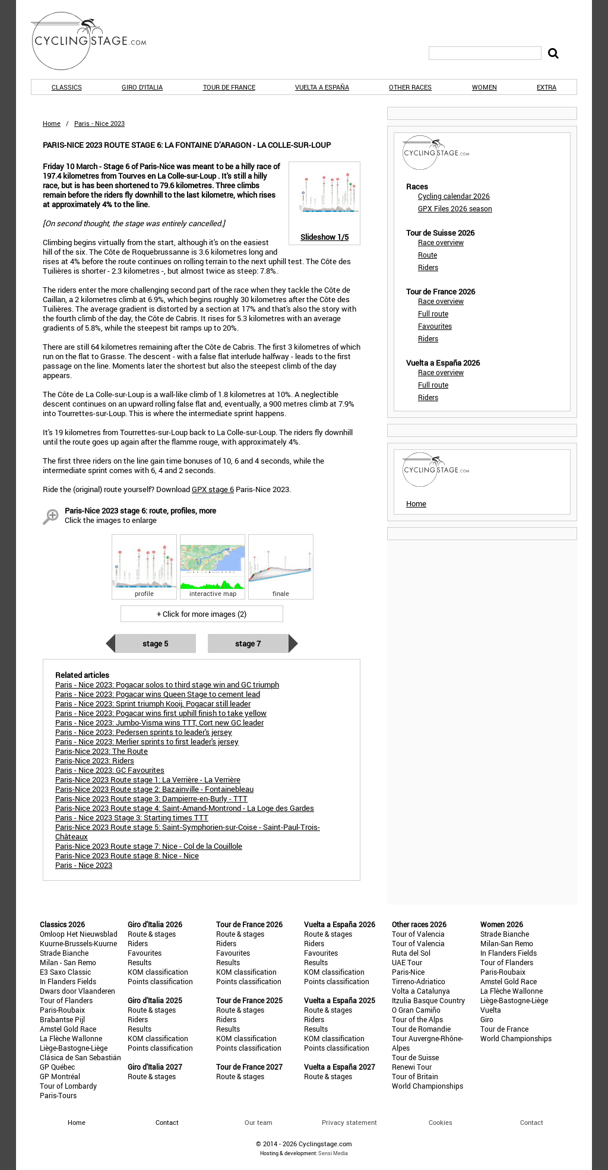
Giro (486, 1019)
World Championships (427, 1085)
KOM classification (158, 971)
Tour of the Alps (417, 1019)
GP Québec (57, 1066)
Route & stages (152, 933)
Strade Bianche (64, 952)
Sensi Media (333, 1153)
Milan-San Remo (506, 943)
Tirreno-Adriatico (418, 981)
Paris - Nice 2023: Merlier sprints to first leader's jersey (147, 741)
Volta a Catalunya (421, 990)
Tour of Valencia (418, 933)
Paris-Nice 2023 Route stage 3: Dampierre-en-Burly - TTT (151, 798)
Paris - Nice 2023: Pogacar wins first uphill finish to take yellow (161, 713)
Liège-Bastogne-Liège (73, 1047)
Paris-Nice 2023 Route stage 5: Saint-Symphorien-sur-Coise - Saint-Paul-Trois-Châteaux (187, 832)
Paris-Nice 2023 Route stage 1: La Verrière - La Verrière (147, 779)
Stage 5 (155, 643)
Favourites (435, 326)
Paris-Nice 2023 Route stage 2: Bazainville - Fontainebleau (154, 789)
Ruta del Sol (411, 952)
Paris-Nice (408, 971)
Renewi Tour (412, 1066)
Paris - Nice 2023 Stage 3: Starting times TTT (131, 817)
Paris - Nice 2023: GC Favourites (109, 770)
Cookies (440, 1122)
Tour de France (229, 87)
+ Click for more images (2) (201, 613)
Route (427, 254)
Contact (531, 1122)
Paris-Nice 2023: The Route (101, 751)
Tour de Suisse (415, 1057)
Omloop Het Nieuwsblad (79, 933)
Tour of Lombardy (68, 1085)
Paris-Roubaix (62, 1009)
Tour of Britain (415, 1076)
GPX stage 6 (213, 489)
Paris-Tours (58, 1095)
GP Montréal (60, 1076)
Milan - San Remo (68, 962)
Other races (410, 87)
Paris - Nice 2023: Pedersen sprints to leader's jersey (143, 732)
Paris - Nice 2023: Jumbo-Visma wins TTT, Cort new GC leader (159, 722)
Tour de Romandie (421, 1028)
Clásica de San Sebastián (80, 1057)
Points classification (160, 981)
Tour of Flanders (66, 1000)
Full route (433, 313)
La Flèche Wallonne (71, 1038)
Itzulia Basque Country (428, 1000)
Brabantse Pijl (62, 1019)
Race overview (441, 242)
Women (484, 87)
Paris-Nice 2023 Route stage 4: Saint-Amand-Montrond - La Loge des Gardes (184, 808)
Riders (428, 267)
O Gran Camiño (416, 1009)
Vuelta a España (322, 87)
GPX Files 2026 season (455, 208)
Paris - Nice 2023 (83, 865)
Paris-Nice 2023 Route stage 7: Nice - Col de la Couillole (148, 846)
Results (139, 962)
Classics (67, 87)
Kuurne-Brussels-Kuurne (78, 943)
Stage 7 (248, 643)
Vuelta (490, 1009)
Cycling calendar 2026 (454, 196)
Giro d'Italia (142, 87)
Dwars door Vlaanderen (77, 990)
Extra (546, 87)
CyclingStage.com (96, 41)
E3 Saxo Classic (65, 971)
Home (52, 123)
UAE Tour (407, 962)
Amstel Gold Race (68, 1028)
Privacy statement (349, 1122)
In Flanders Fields (68, 981)
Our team (259, 1122)
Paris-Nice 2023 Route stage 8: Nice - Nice (127, 855)
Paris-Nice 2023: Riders (94, 760)
